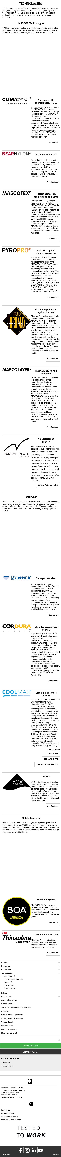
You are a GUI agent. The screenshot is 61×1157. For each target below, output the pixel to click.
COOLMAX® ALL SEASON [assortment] (47, 764)
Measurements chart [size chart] (9, 1033)
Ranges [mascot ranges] (4, 962)
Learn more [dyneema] (53, 615)
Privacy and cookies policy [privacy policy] (11, 1119)
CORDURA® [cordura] (9, 985)
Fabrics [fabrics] (4, 993)
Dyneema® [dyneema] (8, 982)
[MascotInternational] (40, 1150)
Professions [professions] (5, 966)
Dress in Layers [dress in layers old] (7, 1026)
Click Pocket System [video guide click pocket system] (9, 1000)
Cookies (56, 1155)
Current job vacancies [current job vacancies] (9, 1116)
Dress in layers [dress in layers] (7, 1004)
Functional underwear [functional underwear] (9, 1029)
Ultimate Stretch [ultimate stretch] (7, 1022)
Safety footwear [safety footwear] (8, 1066)
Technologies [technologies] (6, 973)
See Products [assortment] (52, 182)
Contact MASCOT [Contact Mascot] (30, 1052)
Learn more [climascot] (53, 142)
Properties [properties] (5, 1011)
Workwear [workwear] (6, 1063)
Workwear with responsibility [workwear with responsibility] (12, 1015)
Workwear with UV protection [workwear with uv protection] (12, 1018)
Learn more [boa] (53, 922)
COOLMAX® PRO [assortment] (51, 759)
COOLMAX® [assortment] (53, 753)
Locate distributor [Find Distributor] (30, 1046)
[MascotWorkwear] (21, 1150)
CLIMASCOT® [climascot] (9, 976)
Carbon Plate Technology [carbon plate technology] (48, 485)
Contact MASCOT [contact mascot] (8, 1113)
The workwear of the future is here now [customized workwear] (16, 1007)
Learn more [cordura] (53, 680)
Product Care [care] (6, 997)
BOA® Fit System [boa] (10, 988)
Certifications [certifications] (6, 970)
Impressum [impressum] (6, 1155)
